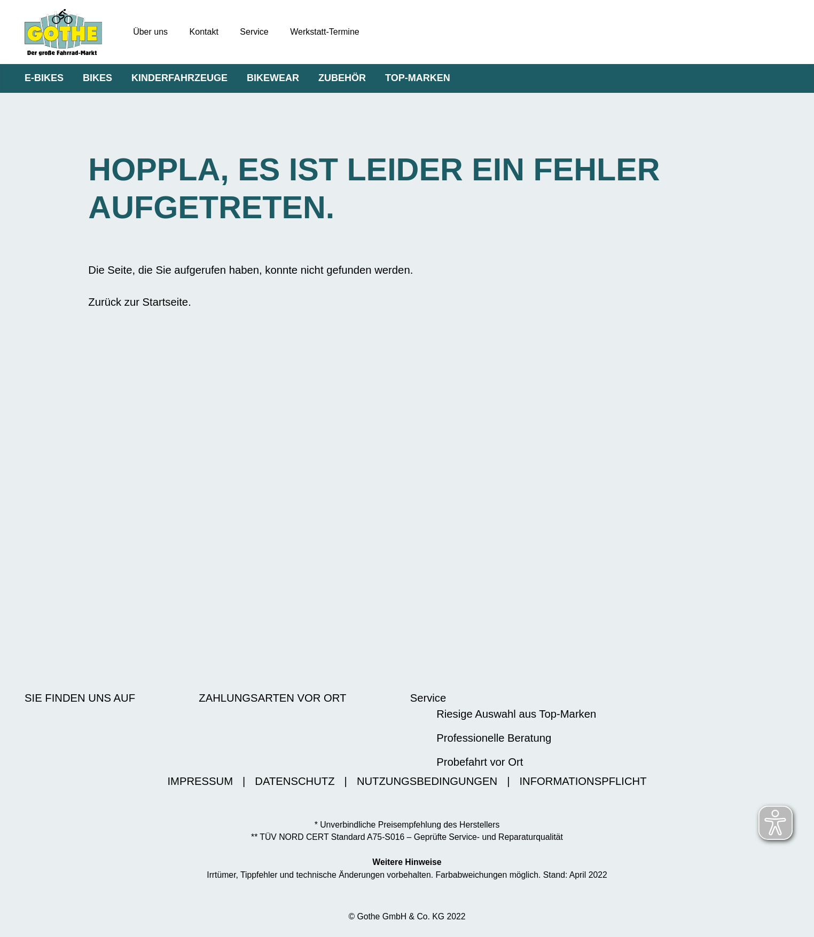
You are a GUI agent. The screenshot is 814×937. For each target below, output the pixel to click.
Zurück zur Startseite (138, 302)
